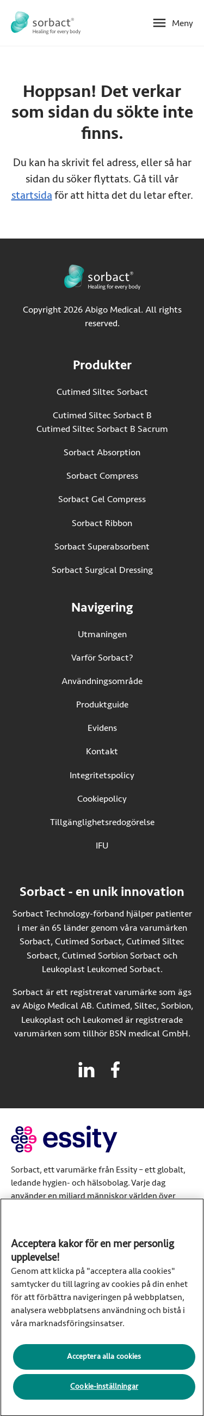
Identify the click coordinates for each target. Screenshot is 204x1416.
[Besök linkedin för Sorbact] (86, 1069)
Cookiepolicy (102, 798)
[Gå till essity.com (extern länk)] (83, 1139)
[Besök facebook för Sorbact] (115, 1069)
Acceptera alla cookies (104, 1359)
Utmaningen (102, 634)
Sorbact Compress (102, 475)
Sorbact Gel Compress (102, 499)
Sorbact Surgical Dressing (102, 570)
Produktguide (102, 704)
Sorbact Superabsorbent (102, 546)
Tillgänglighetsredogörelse (102, 822)
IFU (125, 845)
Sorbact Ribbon (102, 523)
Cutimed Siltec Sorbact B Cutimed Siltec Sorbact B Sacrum (102, 422)
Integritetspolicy (102, 775)
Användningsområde (102, 681)
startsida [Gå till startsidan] (31, 195)
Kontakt (102, 751)
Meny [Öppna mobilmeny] (182, 23)
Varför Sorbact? (102, 657)
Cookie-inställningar (104, 1389)
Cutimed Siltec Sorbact (102, 392)
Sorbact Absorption (102, 452)
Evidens (102, 728)
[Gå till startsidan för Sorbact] (46, 22)
